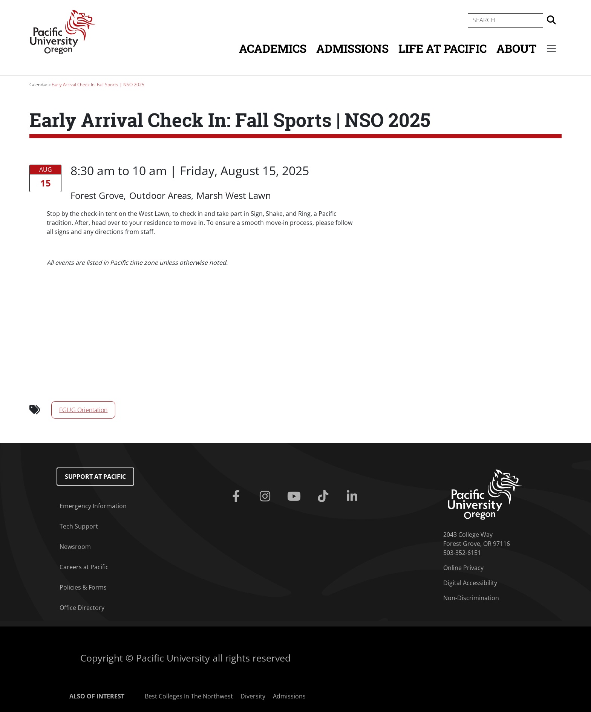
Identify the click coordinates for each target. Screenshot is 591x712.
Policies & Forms (83, 587)
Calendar (38, 84)
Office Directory (82, 608)
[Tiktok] (324, 496)
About (516, 48)
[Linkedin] (353, 496)
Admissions (352, 48)
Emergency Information (93, 506)
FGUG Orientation (83, 410)
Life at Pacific (442, 48)
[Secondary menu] (551, 48)
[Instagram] (266, 496)
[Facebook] (237, 496)
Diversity (252, 696)
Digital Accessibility (470, 583)
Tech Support (79, 526)
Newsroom (75, 546)
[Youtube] (295, 496)
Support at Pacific (95, 476)
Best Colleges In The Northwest (189, 696)
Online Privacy (463, 568)
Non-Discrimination (471, 598)
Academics (272, 48)
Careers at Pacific (84, 567)
